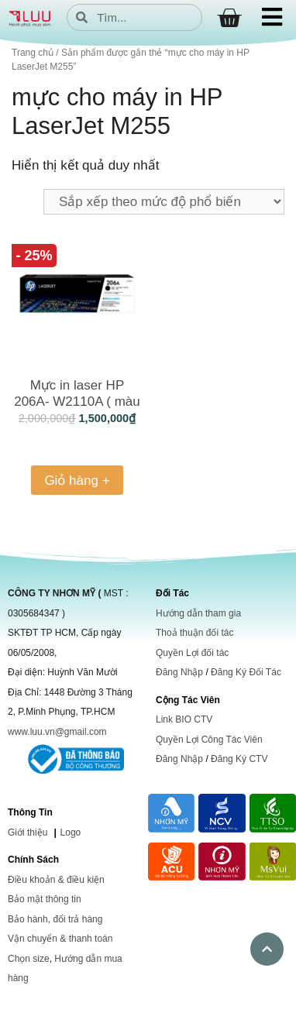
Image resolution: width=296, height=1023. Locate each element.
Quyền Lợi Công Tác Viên (209, 739)
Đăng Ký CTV (239, 759)
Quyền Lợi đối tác (192, 652)
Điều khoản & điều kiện (56, 879)
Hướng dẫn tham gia (198, 613)
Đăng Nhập (179, 672)
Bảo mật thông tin (44, 899)
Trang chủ (32, 52)
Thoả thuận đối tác (194, 632)
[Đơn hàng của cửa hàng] (163, 202)
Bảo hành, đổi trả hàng (55, 919)
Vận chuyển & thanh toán (60, 938)
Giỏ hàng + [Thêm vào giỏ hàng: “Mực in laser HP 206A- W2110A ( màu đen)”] (76, 480)
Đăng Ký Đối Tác (246, 672)
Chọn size (29, 958)
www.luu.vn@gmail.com (57, 731)
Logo (70, 832)
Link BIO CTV (184, 719)
